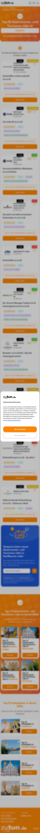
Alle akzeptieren (20, 429)
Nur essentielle (20, 435)
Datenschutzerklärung (14, 420)
